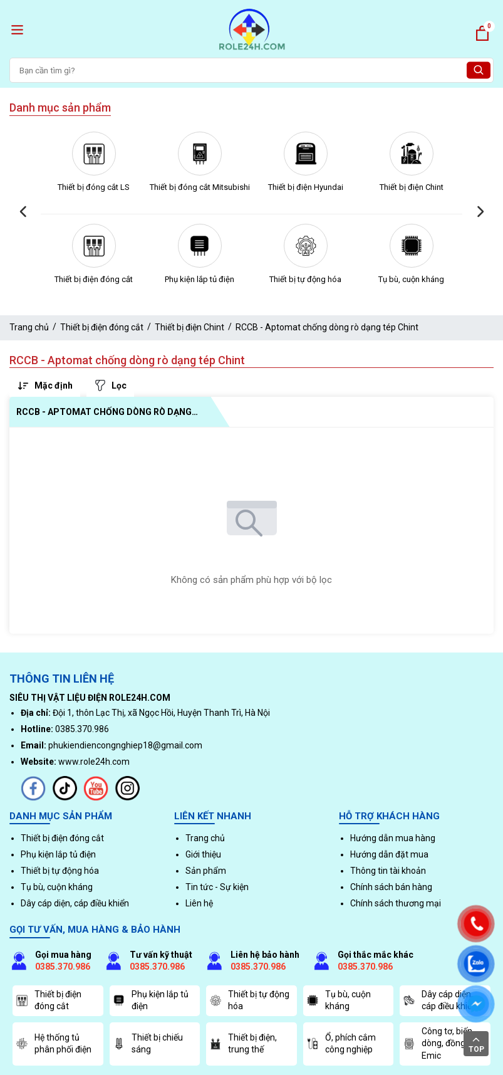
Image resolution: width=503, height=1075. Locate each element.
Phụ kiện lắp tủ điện (199, 279)
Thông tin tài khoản (388, 871)
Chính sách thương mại (395, 903)
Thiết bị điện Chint (411, 187)
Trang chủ (29, 327)
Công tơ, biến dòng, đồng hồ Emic (440, 1043)
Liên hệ (199, 903)
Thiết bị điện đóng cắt (93, 279)
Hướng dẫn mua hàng (392, 838)
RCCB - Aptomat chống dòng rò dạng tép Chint (327, 327)
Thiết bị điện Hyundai (305, 187)
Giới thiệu (203, 854)
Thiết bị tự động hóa (305, 279)
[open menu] (17, 30)
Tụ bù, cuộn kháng (411, 279)
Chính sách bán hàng (391, 887)
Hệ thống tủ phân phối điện (53, 1043)
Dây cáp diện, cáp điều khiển (75, 903)
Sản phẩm (205, 871)
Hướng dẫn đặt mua (389, 854)
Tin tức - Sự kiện (217, 887)
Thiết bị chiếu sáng (148, 1043)
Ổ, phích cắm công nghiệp (341, 1043)
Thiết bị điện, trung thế (243, 1043)
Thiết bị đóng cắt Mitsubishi (200, 187)
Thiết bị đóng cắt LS (94, 187)
